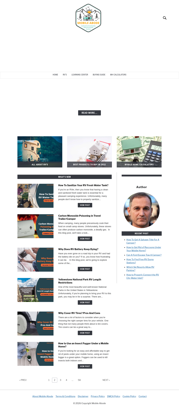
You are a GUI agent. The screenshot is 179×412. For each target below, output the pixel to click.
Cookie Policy (129, 396)
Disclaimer (83, 396)
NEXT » (106, 380)
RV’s (65, 74)
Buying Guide (99, 74)
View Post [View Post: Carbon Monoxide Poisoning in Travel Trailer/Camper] (85, 239)
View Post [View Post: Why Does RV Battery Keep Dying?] (85, 269)
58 (80, 380)
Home (55, 74)
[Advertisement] (89, 53)
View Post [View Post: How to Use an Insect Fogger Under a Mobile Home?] (85, 366)
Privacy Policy (98, 396)
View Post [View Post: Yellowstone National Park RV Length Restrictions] (85, 302)
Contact (143, 396)
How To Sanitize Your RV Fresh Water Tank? (83, 185)
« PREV (23, 380)
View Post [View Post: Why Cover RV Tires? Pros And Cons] (85, 333)
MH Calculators (118, 74)
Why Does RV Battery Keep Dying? (78, 249)
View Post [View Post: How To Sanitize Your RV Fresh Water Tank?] (85, 205)
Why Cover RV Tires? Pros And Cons (79, 313)
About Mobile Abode (42, 396)
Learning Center (80, 74)
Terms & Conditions (65, 396)
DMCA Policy (113, 396)
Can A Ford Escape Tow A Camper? (144, 255)
